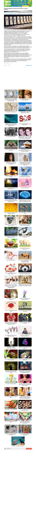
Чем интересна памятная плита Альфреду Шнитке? (11, 237)
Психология (26, 4)
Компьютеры (13, 2)
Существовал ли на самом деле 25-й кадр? (25, 311)
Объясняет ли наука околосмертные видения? (11, 347)
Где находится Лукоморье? (11, 111)
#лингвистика (8, 62)
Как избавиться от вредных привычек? (25, 249)
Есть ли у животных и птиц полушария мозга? (25, 410)
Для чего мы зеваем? (11, 260)
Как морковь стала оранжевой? (11, 409)
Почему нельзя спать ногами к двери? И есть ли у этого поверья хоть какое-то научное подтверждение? (11, 286)
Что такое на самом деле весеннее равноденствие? (11, 188)
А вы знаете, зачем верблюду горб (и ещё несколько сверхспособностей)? (25, 261)
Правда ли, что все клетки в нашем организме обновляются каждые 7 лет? (11, 124)
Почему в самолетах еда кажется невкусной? (25, 359)
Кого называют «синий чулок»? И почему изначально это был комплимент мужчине (25, 371)
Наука (25, 2)
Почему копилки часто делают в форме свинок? (11, 273)
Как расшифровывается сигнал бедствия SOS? (25, 124)
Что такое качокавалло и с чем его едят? (11, 397)
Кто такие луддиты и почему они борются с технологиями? (25, 225)
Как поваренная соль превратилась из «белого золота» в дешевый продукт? (25, 150)
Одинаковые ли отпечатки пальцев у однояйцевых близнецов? (11, 163)
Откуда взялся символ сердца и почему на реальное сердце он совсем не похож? (11, 323)
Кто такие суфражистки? (11, 136)
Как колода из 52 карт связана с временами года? (11, 336)
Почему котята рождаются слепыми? (11, 434)
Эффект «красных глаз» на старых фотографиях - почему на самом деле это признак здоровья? (25, 137)
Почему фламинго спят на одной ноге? (25, 213)
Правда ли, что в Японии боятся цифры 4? (25, 347)
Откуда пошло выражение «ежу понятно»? (11, 150)
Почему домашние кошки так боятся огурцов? (25, 99)
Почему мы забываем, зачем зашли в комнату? (25, 299)
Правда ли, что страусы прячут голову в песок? (11, 225)
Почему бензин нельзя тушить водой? (11, 176)
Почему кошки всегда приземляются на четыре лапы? (25, 176)
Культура (22, 2)
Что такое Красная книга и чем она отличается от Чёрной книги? (25, 273)
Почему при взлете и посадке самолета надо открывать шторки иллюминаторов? (11, 100)
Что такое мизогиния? (25, 187)
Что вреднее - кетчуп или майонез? (11, 299)
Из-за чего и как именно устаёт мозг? (11, 311)
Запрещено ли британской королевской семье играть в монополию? (25, 422)
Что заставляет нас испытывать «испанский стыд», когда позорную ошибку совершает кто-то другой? (25, 163)
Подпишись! (28, 448)
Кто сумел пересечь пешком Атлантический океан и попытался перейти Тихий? (11, 200)
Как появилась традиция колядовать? (25, 434)
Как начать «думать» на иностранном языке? (24, 336)
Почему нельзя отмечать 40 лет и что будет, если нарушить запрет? (25, 285)
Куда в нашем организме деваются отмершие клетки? (11, 213)
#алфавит (11, 62)
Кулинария (18, 2)
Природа (22, 4)
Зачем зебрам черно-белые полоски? (25, 237)
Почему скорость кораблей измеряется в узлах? (25, 112)
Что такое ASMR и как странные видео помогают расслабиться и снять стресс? (25, 384)
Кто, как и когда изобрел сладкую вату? (11, 422)
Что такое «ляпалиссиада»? (11, 383)
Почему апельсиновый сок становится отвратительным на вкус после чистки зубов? (25, 397)
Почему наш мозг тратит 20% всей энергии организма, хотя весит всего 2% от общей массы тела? (25, 200)
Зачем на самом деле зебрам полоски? (25, 323)
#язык (5, 62)
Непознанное (13, 4)
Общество (18, 4)
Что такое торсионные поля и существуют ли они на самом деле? (11, 371)
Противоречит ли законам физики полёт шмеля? (11, 359)
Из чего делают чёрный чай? (11, 248)
